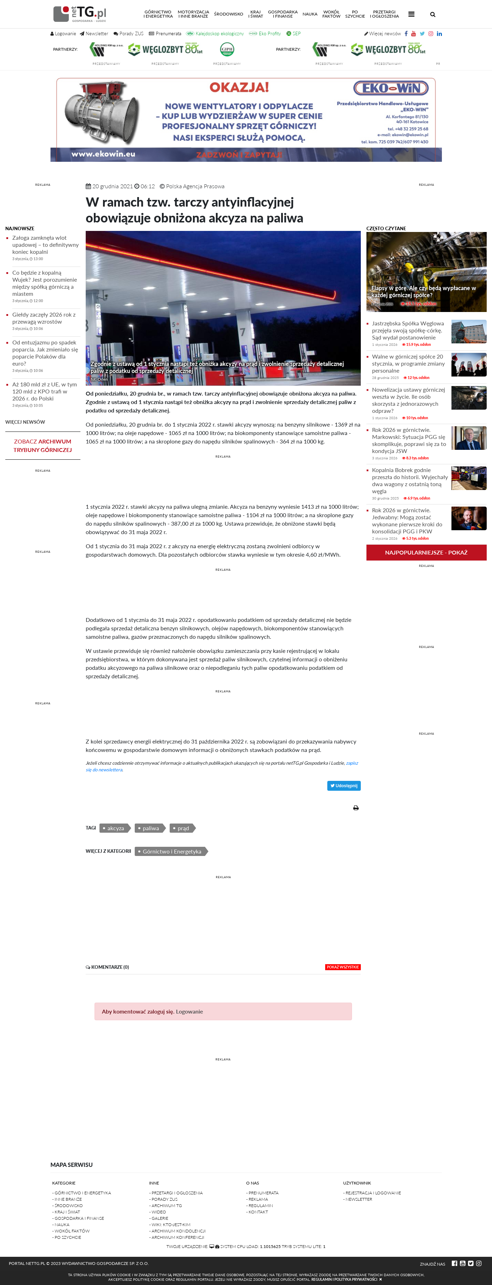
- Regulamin (259, 1205)
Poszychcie (355, 14)
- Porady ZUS (163, 1199)
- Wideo (157, 1211)
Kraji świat (255, 14)
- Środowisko (67, 1205)
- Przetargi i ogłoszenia (176, 1192)
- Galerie (158, 1218)
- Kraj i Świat (66, 1211)
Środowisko (228, 14)
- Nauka (60, 1224)
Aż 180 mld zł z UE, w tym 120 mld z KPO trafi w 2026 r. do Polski (46, 396)
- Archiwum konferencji (176, 1237)
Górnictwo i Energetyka (172, 851)
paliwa (151, 828)
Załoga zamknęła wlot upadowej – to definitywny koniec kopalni (46, 249)
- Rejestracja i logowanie (372, 1192)
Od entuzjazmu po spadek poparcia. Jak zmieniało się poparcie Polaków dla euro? (46, 357)
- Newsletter (357, 1199)
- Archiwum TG (165, 1205)
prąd (183, 828)
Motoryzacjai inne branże (193, 14)
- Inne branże (67, 1199)
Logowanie (189, 1011)
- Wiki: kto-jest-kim (169, 1224)
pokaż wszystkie (343, 967)
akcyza (116, 828)
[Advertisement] (43, 205)
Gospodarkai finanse (283, 14)
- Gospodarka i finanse (78, 1218)
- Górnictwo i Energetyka (81, 1192)
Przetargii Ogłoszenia (384, 14)
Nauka (310, 14)
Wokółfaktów (331, 14)
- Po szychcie (66, 1237)
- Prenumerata (262, 1192)
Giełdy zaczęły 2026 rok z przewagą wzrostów (46, 322)
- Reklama (257, 1199)
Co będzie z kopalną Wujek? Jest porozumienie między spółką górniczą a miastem (46, 287)
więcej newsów (25, 422)
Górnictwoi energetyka (159, 14)
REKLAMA (42, 184)
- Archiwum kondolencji (177, 1231)
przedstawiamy (111, 64)
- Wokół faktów (71, 1231)
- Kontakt (257, 1211)
